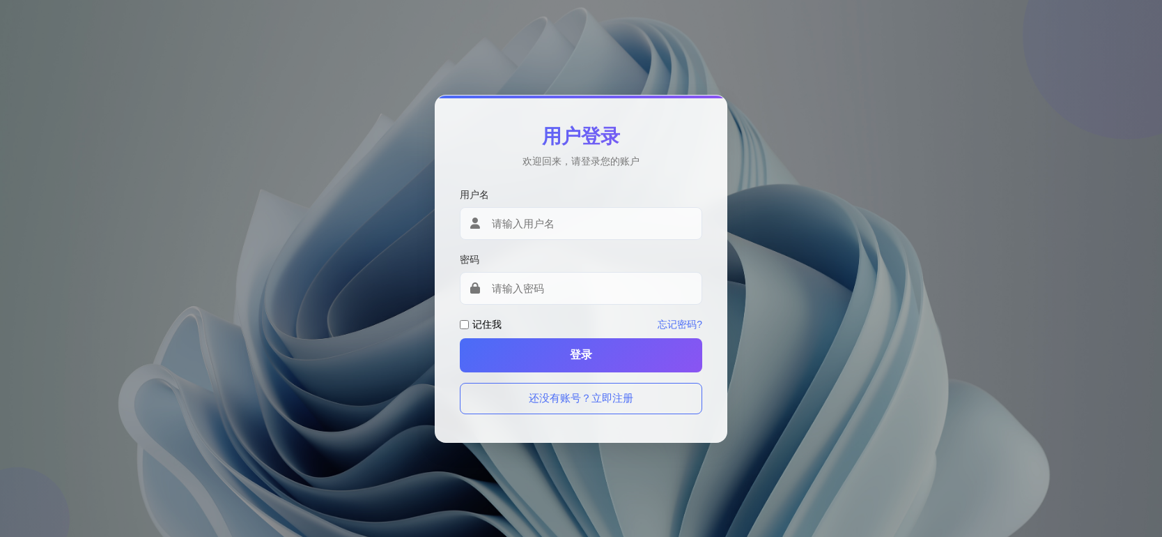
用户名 (474, 194)
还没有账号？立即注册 (581, 398)
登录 (581, 355)
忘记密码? (680, 324)
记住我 (487, 324)
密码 (469, 259)
